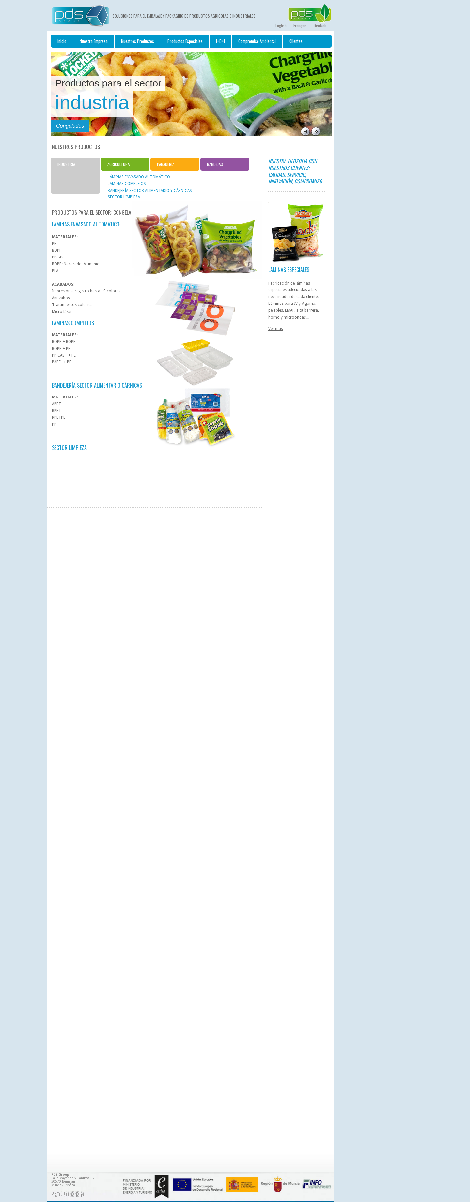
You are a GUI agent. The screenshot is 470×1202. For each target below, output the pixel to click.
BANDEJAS (215, 164)
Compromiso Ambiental (257, 41)
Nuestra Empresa (94, 41)
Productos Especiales (185, 41)
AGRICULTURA (118, 164)
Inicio (61, 41)
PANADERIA (165, 164)
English (281, 25)
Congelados (70, 126)
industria (92, 102)
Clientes (296, 41)
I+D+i (220, 41)
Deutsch (320, 25)
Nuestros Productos (137, 41)
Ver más (275, 328)
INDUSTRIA (66, 164)
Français (300, 25)
